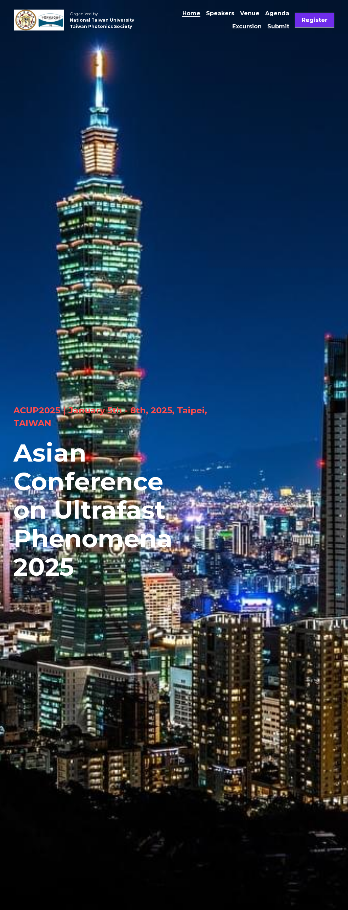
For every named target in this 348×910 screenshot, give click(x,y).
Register (314, 20)
